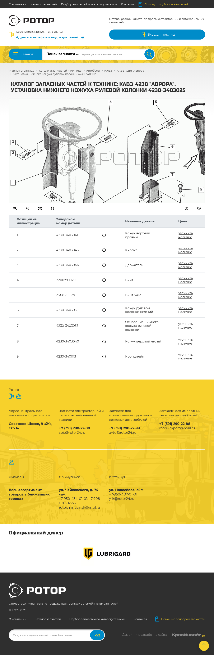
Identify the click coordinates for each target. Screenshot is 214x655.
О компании (17, 4)
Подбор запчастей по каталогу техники (89, 4)
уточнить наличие (185, 235)
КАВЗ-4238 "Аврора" (131, 70)
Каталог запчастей (44, 4)
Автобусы (93, 70)
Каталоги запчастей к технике (60, 70)
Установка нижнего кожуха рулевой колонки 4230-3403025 (55, 74)
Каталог (26, 54)
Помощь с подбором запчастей (164, 4)
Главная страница (21, 70)
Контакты (127, 4)
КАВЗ (108, 70)
